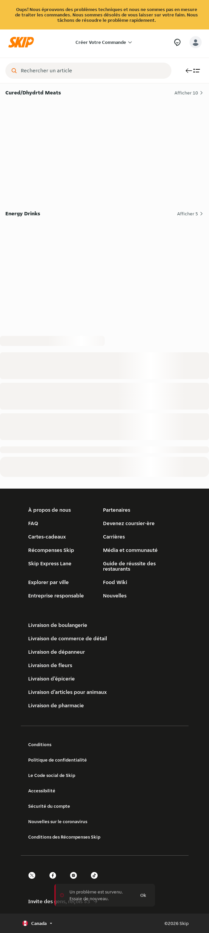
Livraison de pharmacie (56, 705)
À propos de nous (49, 509)
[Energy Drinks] (104, 270)
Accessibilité (41, 791)
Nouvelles (114, 595)
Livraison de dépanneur (56, 651)
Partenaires (116, 509)
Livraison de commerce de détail (67, 638)
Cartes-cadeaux (47, 536)
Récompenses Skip (51, 550)
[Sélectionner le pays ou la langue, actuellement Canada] (38, 923)
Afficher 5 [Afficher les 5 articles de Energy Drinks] (190, 214)
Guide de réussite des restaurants (129, 566)
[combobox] (93, 70)
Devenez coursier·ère (129, 523)
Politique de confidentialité (57, 760)
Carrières (114, 536)
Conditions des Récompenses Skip (64, 837)
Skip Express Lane (49, 563)
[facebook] (54, 881)
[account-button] (195, 42)
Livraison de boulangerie (57, 625)
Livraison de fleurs (50, 665)
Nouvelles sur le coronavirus (57, 821)
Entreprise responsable (56, 595)
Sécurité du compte (49, 806)
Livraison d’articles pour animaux (67, 692)
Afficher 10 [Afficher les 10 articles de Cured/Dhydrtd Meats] (189, 93)
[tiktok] (96, 881)
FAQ (33, 523)
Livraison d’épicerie (51, 678)
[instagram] (75, 881)
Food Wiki (115, 582)
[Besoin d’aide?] (177, 42)
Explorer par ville (48, 582)
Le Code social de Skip (51, 775)
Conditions (39, 744)
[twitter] (34, 881)
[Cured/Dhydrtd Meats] (104, 149)
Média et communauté (130, 550)
